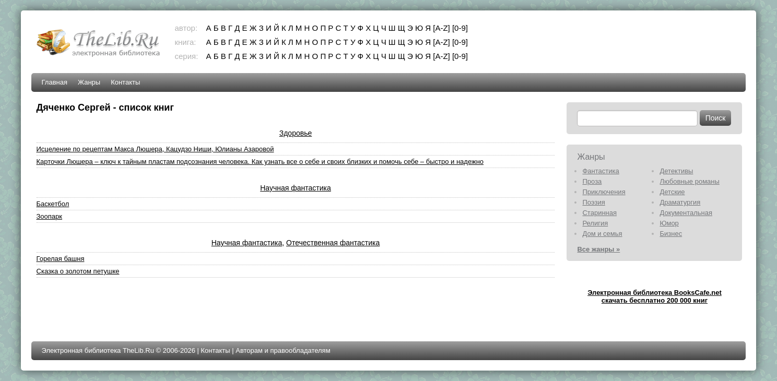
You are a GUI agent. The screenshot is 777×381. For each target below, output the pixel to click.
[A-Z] (441, 27)
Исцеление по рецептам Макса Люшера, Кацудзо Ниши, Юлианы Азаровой (155, 149)
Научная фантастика (295, 188)
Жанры (89, 82)
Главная (54, 82)
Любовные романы (689, 181)
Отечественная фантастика (333, 243)
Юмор (669, 223)
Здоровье (295, 133)
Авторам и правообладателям (283, 350)
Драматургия (680, 202)
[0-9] (460, 27)
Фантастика (600, 171)
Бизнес (671, 233)
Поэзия (593, 202)
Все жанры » (598, 249)
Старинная (599, 213)
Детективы (676, 171)
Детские (672, 192)
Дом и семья (602, 233)
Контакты (125, 82)
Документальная (686, 213)
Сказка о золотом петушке (78, 271)
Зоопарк (50, 216)
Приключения (603, 192)
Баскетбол (53, 204)
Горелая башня (61, 259)
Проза (592, 181)
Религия (595, 223)
